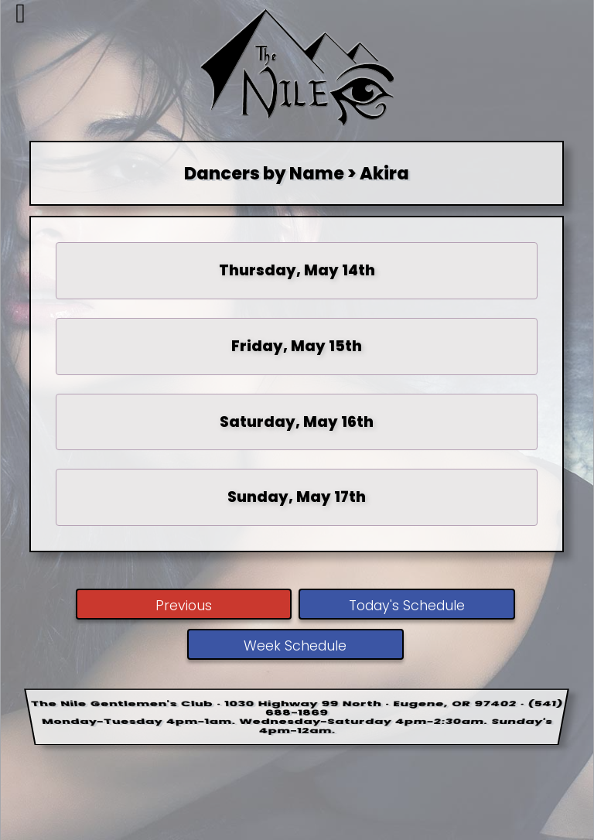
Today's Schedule (407, 605)
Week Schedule (295, 646)
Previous (183, 605)
